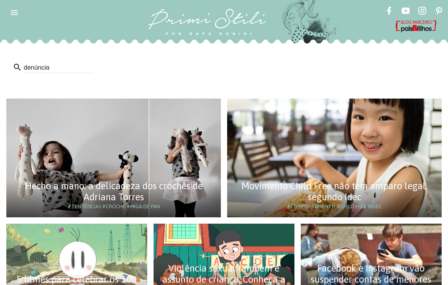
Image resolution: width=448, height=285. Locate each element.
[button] (14, 12)
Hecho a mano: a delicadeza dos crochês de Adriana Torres (114, 191)
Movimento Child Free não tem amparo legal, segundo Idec (334, 191)
